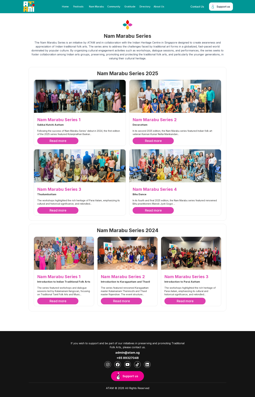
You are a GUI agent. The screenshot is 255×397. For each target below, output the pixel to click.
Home (65, 6)
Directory (145, 6)
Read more (57, 141)
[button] (79, 6)
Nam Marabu (96, 6)
